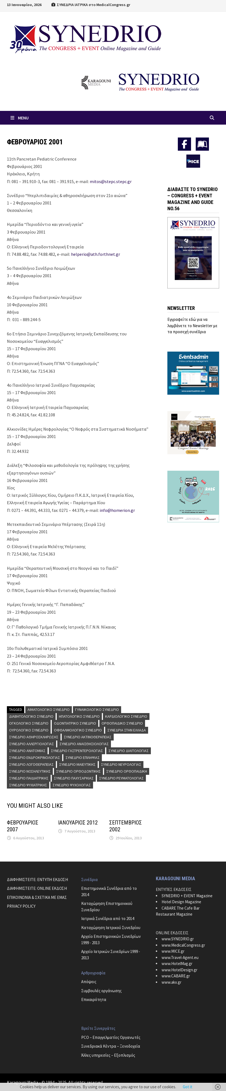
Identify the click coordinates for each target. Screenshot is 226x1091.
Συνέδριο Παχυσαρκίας (74, 778)
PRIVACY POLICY (21, 906)
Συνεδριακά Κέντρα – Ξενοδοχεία (110, 1046)
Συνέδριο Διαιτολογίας (128, 750)
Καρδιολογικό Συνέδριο (126, 716)
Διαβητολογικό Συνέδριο (31, 716)
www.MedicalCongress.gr (183, 945)
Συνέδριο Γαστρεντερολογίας (77, 750)
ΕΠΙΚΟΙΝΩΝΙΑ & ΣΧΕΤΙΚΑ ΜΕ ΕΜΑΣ (37, 897)
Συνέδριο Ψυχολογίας (72, 785)
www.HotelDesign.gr (179, 969)
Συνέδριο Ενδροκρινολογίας (34, 757)
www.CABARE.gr (176, 975)
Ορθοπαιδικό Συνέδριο (122, 723)
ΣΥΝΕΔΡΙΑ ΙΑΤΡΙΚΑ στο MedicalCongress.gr (90, 4)
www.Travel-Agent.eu (180, 957)
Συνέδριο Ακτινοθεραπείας (87, 736)
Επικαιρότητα (93, 999)
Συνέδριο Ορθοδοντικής (78, 771)
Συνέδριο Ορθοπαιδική (126, 771)
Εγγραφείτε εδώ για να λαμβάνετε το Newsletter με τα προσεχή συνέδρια (192, 325)
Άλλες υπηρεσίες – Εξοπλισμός (108, 1055)
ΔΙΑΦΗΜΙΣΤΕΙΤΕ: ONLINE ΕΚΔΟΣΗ (37, 888)
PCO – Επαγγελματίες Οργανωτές (110, 1037)
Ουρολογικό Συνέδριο (28, 730)
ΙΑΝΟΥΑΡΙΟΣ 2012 (78, 822)
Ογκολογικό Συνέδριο (28, 723)
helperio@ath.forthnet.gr (95, 254)
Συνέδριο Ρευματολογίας (121, 778)
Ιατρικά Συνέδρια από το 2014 (107, 918)
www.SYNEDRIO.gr (178, 938)
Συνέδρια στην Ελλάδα (126, 730)
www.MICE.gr (173, 951)
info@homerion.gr (117, 510)
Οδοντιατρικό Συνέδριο (75, 723)
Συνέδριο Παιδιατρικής (28, 778)
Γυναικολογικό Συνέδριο (97, 709)
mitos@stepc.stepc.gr (111, 181)
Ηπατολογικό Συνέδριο (79, 716)
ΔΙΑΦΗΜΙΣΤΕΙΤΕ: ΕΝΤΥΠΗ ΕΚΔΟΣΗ (37, 879)
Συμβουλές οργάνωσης (101, 990)
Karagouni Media (23, 1082)
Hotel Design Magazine (181, 901)
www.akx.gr (171, 982)
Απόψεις (88, 981)
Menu (19, 117)
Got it (187, 1086)
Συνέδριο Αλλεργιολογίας (31, 743)
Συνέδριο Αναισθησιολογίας (84, 743)
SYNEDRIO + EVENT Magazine (187, 895)
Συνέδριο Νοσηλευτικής (30, 771)
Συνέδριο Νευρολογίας (121, 764)
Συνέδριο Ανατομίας (27, 750)
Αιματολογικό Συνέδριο (49, 709)
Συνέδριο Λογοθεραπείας (31, 764)
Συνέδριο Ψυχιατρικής (28, 785)
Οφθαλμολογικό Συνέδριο (78, 730)
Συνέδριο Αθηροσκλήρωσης (33, 736)
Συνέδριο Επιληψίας (83, 757)
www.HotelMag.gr (177, 963)
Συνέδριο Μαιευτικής (77, 764)
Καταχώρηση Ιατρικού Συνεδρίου (110, 927)
